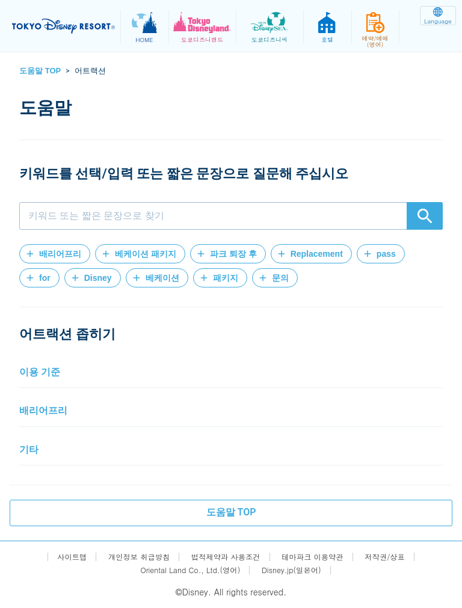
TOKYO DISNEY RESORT (66, 26)
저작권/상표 (400, 556)
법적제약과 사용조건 (225, 556)
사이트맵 (56, 556)
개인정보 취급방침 (129, 556)
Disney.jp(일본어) (298, 570)
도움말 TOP (40, 70)
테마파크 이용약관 (321, 556)
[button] (54, 253)
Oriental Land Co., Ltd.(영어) (186, 570)
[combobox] (231, 216)
